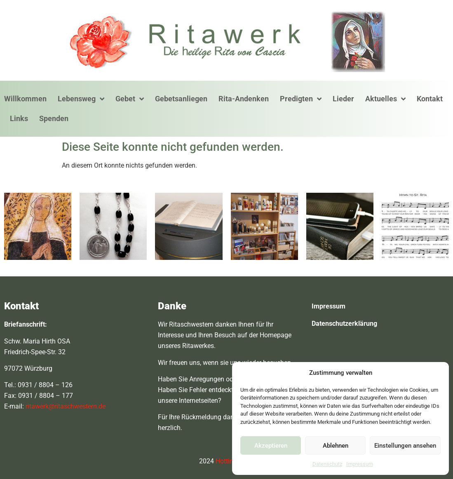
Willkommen (25, 98)
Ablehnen (335, 445)
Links (19, 118)
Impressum (359, 464)
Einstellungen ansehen (405, 445)
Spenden (53, 118)
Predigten (301, 99)
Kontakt (430, 98)
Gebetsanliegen (181, 98)
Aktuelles (385, 99)
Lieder (343, 98)
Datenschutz (327, 464)
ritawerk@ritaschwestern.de (66, 406)
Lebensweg (81, 99)
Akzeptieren (270, 445)
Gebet (129, 99)
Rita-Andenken (243, 98)
